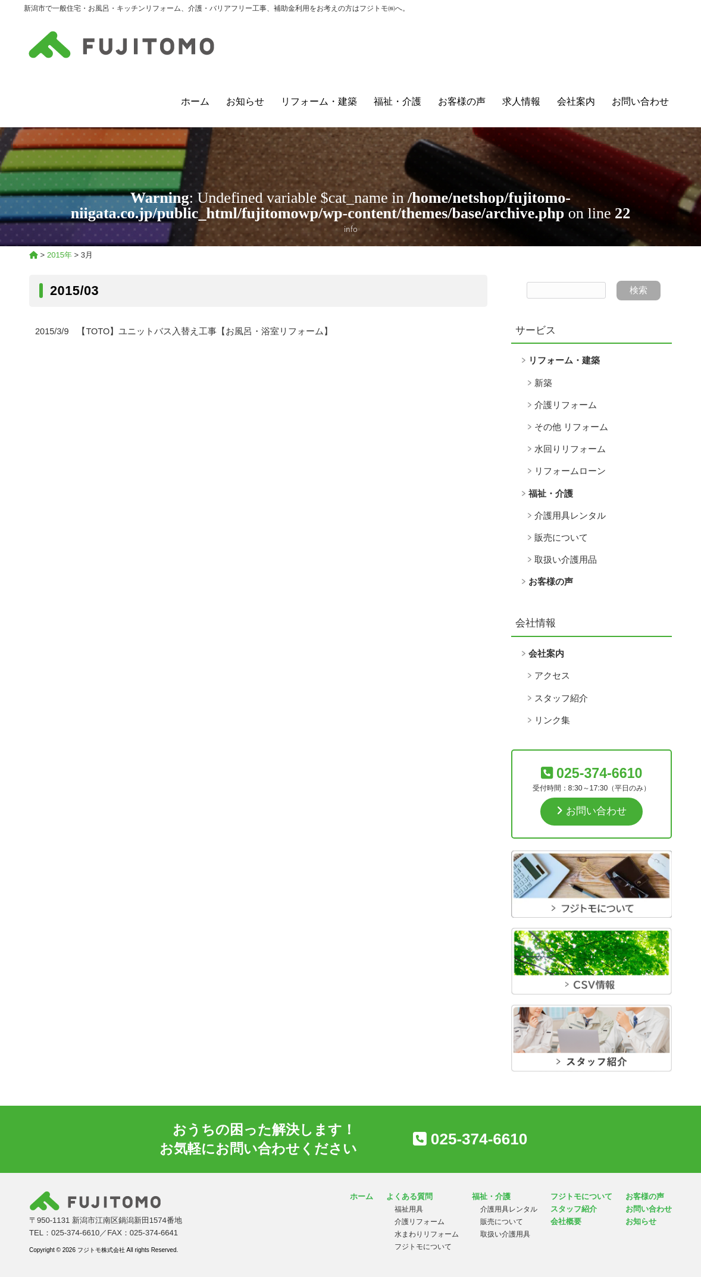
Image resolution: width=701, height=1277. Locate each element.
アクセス (552, 675)
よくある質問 (409, 1196)
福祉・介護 (397, 101)
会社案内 (576, 101)
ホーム (195, 101)
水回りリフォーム (570, 449)
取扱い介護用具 (505, 1234)
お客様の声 (462, 101)
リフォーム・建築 (319, 101)
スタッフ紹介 (561, 698)
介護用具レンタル (570, 515)
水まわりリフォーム (427, 1234)
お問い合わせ (640, 101)
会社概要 (565, 1221)
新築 (543, 383)
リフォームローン (570, 471)
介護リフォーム (565, 405)
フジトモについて (423, 1247)
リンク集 (552, 720)
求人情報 (521, 101)
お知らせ (245, 101)
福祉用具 (409, 1209)
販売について (561, 537)
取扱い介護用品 (565, 559)
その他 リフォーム (571, 427)
